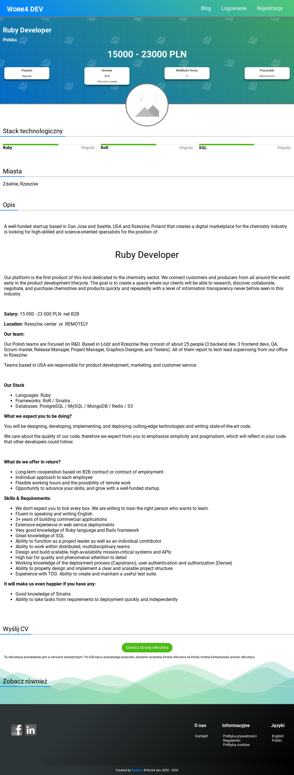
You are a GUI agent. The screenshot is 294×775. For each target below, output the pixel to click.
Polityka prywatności (240, 736)
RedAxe (137, 770)
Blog (206, 8)
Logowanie (234, 8)
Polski (277, 740)
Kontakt (201, 736)
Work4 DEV (25, 9)
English (278, 736)
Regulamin (231, 740)
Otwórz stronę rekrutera (147, 647)
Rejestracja (270, 8)
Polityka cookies (236, 745)
